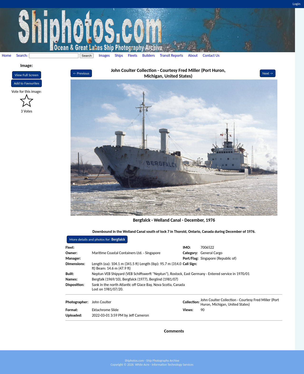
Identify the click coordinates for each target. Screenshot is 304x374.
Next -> (267, 73)
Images (104, 55)
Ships (119, 55)
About (193, 55)
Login (296, 4)
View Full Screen (26, 75)
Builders (148, 55)
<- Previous (81, 73)
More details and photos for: (97, 239)
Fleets (132, 55)
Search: (22, 55)
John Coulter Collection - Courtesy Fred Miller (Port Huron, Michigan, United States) (168, 73)
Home (6, 55)
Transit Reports (171, 55)
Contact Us (211, 55)
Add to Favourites (26, 83)
